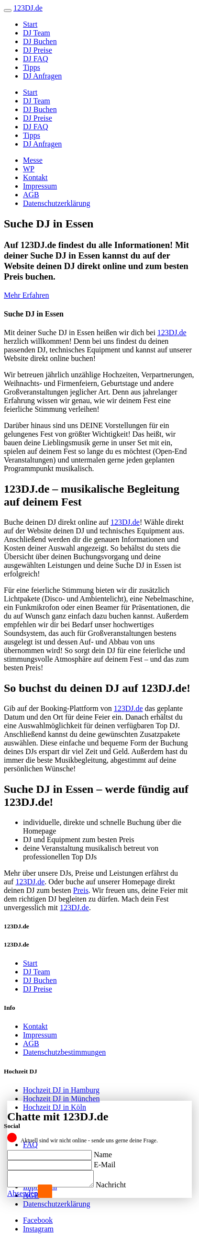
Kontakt (35, 177)
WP (28, 169)
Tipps (31, 67)
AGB (31, 195)
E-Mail (104, 1162)
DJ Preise (37, 50)
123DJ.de (172, 332)
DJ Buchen (40, 41)
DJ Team (36, 33)
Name (103, 1152)
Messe (33, 160)
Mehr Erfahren (26, 295)
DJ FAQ (35, 59)
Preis (80, 890)
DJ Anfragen (42, 76)
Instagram (38, 1229)
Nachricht (120, 1185)
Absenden (22, 1193)
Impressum (40, 186)
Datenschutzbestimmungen (64, 1052)
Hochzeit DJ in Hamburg (61, 1090)
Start (30, 24)
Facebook (38, 1220)
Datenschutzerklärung (56, 203)
